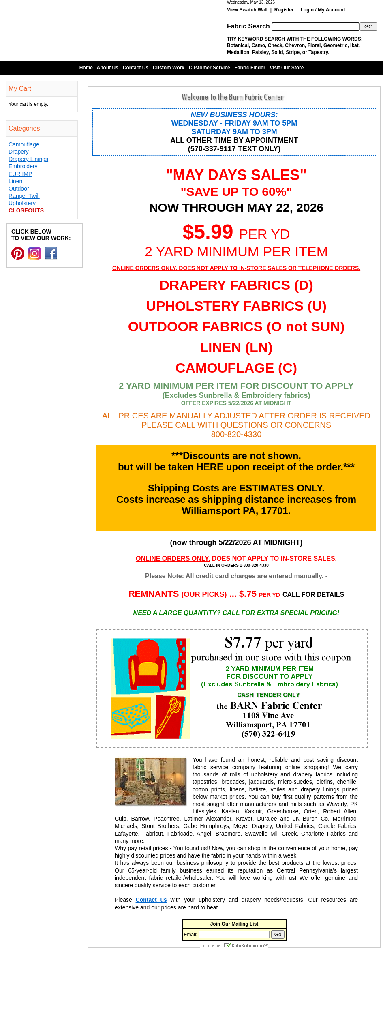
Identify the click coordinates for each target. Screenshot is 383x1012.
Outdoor (19, 188)
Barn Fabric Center (81, 30)
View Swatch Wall (247, 10)
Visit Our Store (287, 68)
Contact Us (135, 68)
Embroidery (23, 166)
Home (86, 68)
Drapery (19, 151)
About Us (107, 68)
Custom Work (168, 68)
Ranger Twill (24, 196)
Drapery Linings (28, 159)
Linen (15, 181)
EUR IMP (20, 174)
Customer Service (209, 68)
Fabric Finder (250, 68)
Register (284, 10)
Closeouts (26, 210)
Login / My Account (322, 10)
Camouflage (24, 144)
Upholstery (22, 203)
